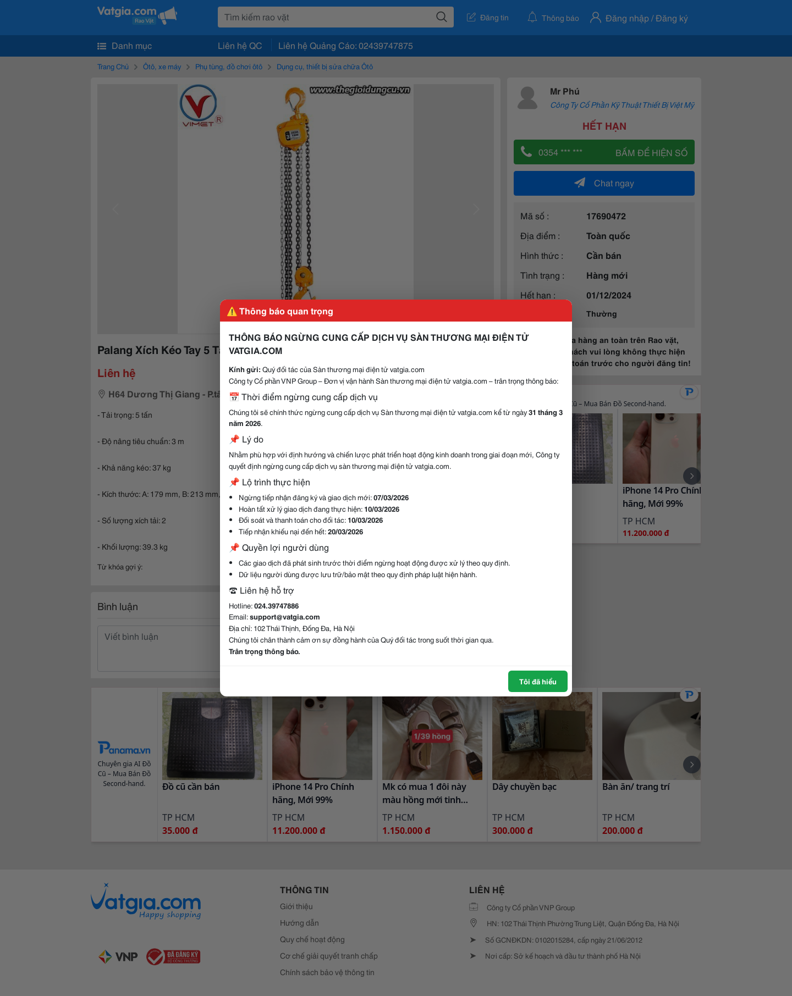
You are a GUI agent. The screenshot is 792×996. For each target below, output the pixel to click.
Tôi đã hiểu (538, 681)
